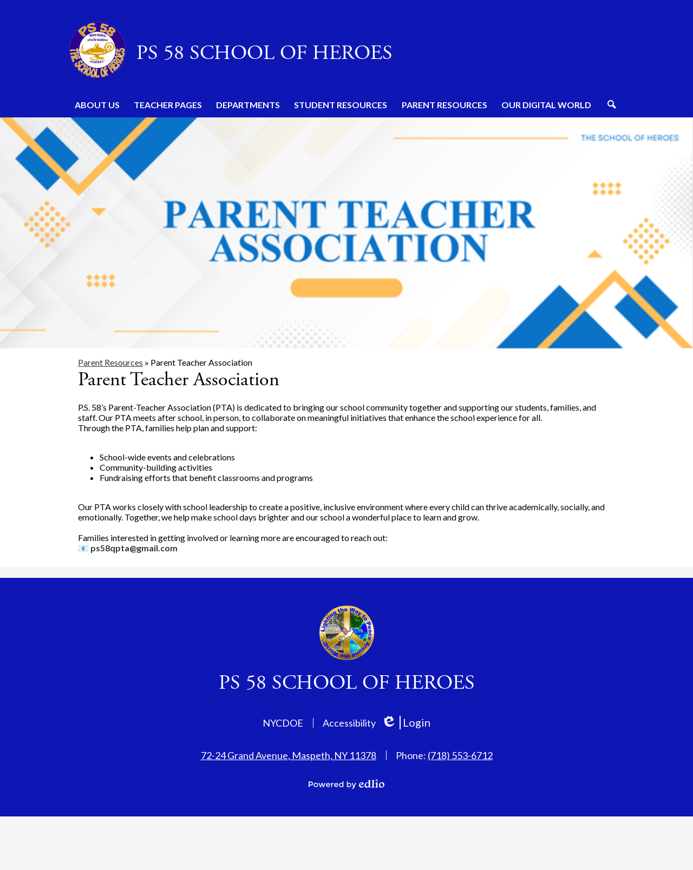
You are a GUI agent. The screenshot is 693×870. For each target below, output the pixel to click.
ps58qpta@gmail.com (134, 548)
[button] (97, 104)
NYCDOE (283, 723)
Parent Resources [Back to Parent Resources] (110, 362)
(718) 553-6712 (460, 755)
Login (405, 722)
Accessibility (349, 723)
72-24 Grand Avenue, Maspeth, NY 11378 (288, 755)
